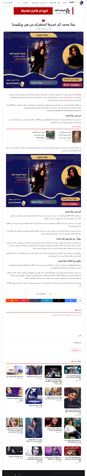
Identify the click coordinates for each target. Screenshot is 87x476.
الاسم (79, 335)
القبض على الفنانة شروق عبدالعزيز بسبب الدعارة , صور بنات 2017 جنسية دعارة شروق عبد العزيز (14, 430)
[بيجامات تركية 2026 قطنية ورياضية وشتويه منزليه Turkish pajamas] (50, 135)
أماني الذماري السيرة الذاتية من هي (14, 376)
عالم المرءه (25, 2)
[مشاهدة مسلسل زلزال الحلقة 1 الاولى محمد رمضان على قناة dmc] (53, 391)
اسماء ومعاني (43, 2)
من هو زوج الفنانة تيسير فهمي (16, 456)
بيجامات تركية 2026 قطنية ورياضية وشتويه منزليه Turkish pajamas (38, 135)
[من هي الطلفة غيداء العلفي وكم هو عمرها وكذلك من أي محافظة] (53, 451)
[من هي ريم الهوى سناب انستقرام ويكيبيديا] (14, 392)
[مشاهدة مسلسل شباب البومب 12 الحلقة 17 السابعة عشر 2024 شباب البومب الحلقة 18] (53, 371)
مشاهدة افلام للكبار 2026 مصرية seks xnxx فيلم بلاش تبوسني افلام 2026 (73, 459)
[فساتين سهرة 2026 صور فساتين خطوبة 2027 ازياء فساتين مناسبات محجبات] (76, 137)
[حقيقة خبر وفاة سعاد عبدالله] (33, 395)
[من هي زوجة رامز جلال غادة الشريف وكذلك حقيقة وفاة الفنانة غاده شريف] (33, 451)
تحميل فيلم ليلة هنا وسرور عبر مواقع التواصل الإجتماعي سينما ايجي (73, 377)
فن (19, 2)
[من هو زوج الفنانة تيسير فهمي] (14, 450)
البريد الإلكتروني (77, 342)
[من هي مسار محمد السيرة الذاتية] (33, 370)
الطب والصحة (52, 2)
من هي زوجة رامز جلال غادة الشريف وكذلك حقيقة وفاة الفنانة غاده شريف (34, 459)
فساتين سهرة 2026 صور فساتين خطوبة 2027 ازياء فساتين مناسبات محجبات (64, 135)
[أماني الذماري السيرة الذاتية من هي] (14, 370)
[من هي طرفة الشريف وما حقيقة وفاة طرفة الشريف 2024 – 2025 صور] (72, 397)
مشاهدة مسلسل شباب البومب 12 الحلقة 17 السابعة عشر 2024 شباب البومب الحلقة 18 (53, 381)
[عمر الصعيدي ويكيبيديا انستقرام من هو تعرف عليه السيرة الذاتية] (72, 428)
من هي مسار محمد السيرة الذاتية (34, 376)
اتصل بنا (5, 473)
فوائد (59, 2)
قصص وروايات (34, 2)
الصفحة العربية (68, 97)
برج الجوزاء (64, 265)
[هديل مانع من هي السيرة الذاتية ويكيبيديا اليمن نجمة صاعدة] (53, 422)
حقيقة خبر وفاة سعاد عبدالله (35, 405)
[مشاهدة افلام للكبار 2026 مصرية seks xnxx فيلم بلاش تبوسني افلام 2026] (72, 451)
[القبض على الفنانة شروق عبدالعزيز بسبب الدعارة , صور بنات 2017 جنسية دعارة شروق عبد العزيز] (14, 422)
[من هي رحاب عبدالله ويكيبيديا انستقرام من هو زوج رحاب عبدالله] (33, 428)
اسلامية (64, 2)
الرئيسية (10, 473)
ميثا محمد (74, 223)
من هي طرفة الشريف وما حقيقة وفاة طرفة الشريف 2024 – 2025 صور (73, 411)
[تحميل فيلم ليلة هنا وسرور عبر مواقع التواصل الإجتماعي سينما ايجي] (72, 369)
